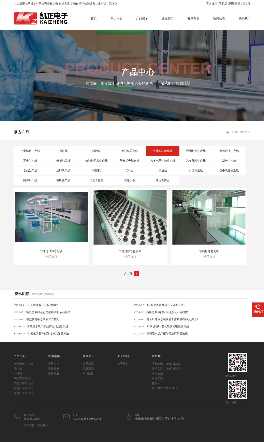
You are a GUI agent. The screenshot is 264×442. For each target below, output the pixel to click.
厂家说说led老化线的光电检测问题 (168, 326)
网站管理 (157, 378)
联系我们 (245, 18)
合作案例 (53, 368)
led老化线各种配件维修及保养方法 (48, 333)
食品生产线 (30, 170)
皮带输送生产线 (30, 150)
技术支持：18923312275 (166, 368)
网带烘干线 (30, 180)
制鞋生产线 (229, 160)
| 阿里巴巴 (233, 3)
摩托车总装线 (129, 150)
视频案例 (193, 18)
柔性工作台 (96, 180)
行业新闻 (88, 368)
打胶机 (96, 170)
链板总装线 (63, 160)
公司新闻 (88, 363)
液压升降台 (163, 180)
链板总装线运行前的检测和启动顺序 (48, 312)
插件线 (63, 150)
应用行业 (53, 373)
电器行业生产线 (229, 150)
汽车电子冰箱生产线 (162, 160)
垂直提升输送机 (129, 160)
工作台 (129, 170)
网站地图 (157, 373)
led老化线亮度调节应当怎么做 (165, 305)
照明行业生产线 (196, 150)
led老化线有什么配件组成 (42, 305)
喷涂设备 (129, 180)
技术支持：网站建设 (35, 425)
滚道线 (163, 170)
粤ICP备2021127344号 (165, 388)
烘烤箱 (96, 150)
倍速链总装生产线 (96, 160)
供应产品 (244, 132)
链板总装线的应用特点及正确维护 (167, 312)
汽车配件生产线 (196, 160)
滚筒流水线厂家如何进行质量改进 (47, 326)
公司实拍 (53, 363)
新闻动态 (219, 18)
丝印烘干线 (63, 170)
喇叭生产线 (63, 180)
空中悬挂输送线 (229, 170)
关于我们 (116, 18)
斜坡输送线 (196, 170)
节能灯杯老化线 (162, 150)
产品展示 (142, 18)
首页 (94, 18)
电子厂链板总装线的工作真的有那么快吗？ (172, 319)
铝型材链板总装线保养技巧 (42, 319)
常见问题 (88, 373)
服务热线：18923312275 (166, 363)
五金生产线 (30, 160)
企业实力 (168, 18)
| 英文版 (245, 3)
